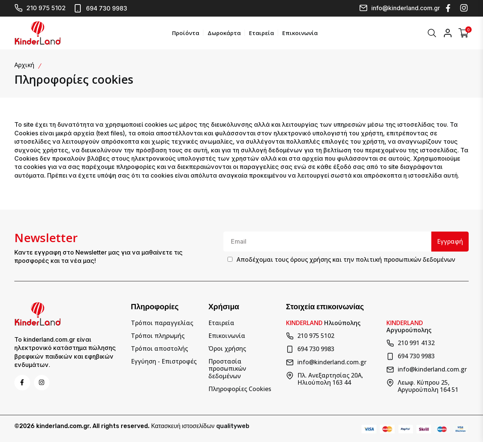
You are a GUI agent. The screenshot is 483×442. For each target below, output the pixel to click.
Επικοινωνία (299, 32)
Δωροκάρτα (223, 32)
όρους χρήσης (310, 259)
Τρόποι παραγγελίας (162, 321)
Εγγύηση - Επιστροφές (164, 360)
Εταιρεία (260, 32)
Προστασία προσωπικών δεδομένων (227, 368)
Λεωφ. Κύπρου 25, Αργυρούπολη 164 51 (422, 385)
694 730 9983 (100, 8)
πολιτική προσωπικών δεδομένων (405, 259)
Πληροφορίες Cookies (239, 387)
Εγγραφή (450, 240)
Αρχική (24, 64)
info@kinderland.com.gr (399, 8)
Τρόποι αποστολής (159, 347)
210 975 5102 (40, 8)
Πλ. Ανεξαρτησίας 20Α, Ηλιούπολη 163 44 (324, 378)
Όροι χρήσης (227, 347)
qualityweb (232, 425)
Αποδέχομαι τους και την (346, 259)
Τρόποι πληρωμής (158, 334)
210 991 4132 (410, 342)
